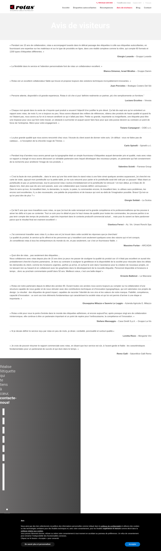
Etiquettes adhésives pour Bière (17, 498)
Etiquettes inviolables (51, 498)
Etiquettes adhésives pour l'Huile (18, 492)
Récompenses (106, 8)
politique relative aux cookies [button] (32, 531)
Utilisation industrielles (52, 492)
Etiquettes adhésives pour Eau (17, 495)
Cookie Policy (146, 508)
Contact (147, 8)
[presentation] (61, 443)
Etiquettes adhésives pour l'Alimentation (20, 504)
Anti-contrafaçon (50, 495)
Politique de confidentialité (129, 505)
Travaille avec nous (124, 3)
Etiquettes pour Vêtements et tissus (19, 512)
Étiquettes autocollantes (84, 8)
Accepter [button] (132, 544)
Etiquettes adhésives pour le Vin (17, 489)
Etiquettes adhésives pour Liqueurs (18, 501)
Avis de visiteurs (124, 8)
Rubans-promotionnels (52, 504)
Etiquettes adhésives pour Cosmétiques (20, 506)
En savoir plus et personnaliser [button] (38, 544)
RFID (46, 506)
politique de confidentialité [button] (111, 526)
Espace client (137, 3)
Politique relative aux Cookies (129, 508)
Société (65, 8)
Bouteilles (48, 501)
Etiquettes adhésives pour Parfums (18, 509)
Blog (138, 8)
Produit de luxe (49, 489)
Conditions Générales (127, 511)
